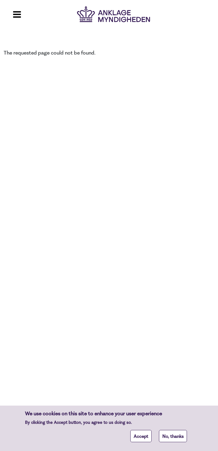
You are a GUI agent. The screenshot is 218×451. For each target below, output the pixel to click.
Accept (141, 438)
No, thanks (173, 438)
